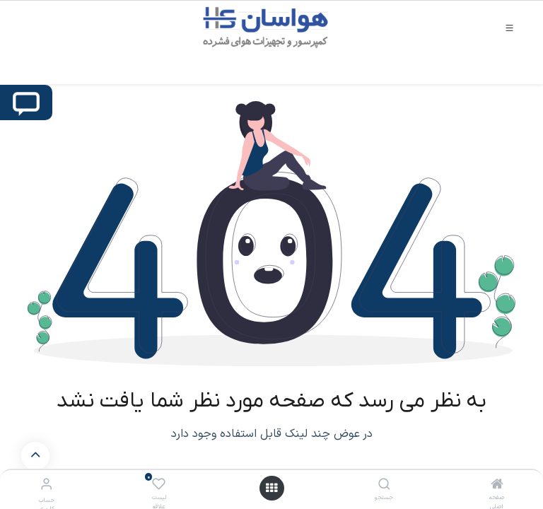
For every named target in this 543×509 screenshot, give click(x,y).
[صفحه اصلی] (497, 486)
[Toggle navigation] (509, 27)
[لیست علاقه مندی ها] (158, 484)
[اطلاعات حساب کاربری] (46, 485)
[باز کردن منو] (271, 488)
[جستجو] (384, 486)
